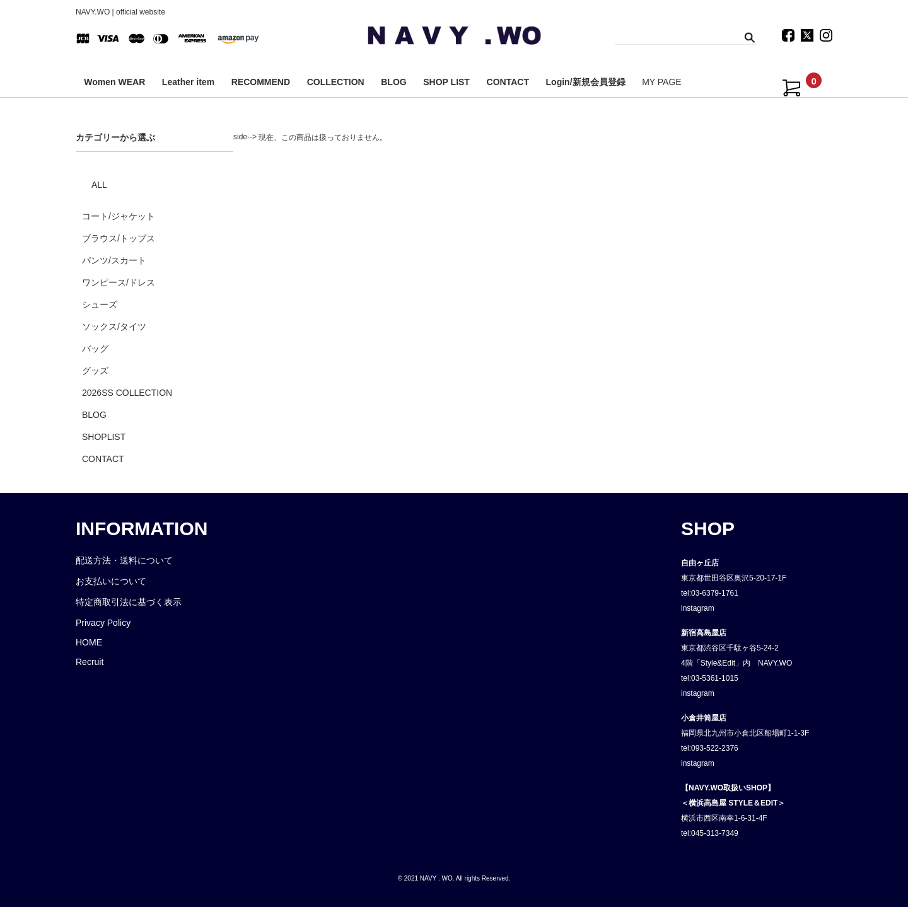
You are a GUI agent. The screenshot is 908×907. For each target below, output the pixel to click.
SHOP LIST (446, 82)
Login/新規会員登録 (586, 82)
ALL (99, 185)
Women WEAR (114, 82)
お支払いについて (111, 581)
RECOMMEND (260, 82)
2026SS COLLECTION (127, 393)
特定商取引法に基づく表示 (129, 602)
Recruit (89, 662)
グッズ (95, 371)
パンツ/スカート (114, 260)
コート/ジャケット (118, 216)
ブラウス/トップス (118, 238)
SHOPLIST (103, 437)
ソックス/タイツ (114, 326)
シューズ (99, 304)
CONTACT (508, 82)
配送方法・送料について (124, 560)
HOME (89, 642)
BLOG (393, 82)
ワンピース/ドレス (118, 282)
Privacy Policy (103, 623)
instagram (697, 608)
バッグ (95, 349)
